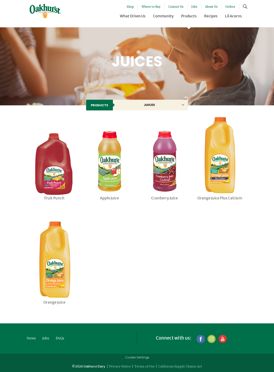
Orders (230, 6)
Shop (130, 6)
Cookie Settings (137, 357)
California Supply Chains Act (180, 366)
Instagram (211, 339)
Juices (149, 105)
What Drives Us (132, 16)
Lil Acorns (233, 16)
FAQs (60, 338)
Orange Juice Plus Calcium (219, 198)
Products (189, 16)
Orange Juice (54, 302)
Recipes (210, 16)
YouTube (222, 339)
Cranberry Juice (164, 198)
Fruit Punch (54, 198)
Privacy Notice (120, 366)
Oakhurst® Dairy (45, 11)
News (31, 338)
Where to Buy (151, 6)
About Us (211, 6)
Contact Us (176, 6)
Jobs (194, 6)
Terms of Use (144, 366)
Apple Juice (109, 198)
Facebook (200, 339)
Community (163, 16)
